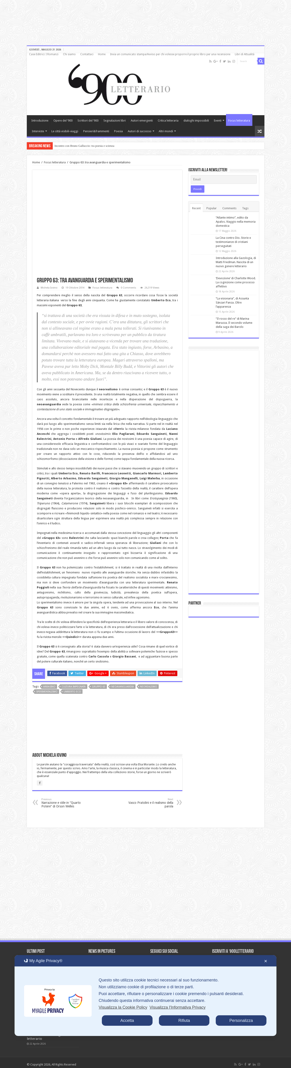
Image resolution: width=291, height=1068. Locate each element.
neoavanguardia (122, 686)
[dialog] (145, 995)
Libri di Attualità (244, 54)
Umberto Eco (72, 691)
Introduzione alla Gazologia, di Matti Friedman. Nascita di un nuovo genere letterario (236, 262)
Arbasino (49, 686)
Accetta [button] (127, 1020)
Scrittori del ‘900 (88, 120)
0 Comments (128, 287)
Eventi (217, 120)
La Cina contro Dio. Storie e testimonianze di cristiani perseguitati (233, 242)
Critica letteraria (168, 120)
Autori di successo (139, 131)
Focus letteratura (239, 120)
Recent (196, 208)
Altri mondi (166, 131)
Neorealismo (148, 686)
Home (101, 54)
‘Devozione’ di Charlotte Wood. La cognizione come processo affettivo (236, 282)
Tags (245, 208)
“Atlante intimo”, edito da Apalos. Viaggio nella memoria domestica (236, 221)
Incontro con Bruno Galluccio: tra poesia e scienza (84, 145)
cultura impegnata (74, 686)
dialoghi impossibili (196, 120)
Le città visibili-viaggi (64, 131)
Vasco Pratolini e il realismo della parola (150, 803)
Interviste (38, 131)
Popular (211, 208)
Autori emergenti (142, 120)
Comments (229, 208)
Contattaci (86, 54)
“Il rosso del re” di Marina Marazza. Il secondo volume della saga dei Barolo (234, 323)
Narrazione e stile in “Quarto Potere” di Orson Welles (64, 803)
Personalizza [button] (241, 1020)
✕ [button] (265, 961)
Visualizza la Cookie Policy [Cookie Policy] (123, 1007)
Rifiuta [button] (184, 1020)
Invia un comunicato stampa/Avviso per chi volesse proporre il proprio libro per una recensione (170, 54)
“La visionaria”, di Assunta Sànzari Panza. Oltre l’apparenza (232, 302)
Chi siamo (69, 54)
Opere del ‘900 (63, 120)
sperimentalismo (47, 691)
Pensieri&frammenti (96, 131)
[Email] (224, 179)
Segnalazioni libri (114, 120)
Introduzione (39, 120)
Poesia (118, 131)
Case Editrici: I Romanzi (43, 54)
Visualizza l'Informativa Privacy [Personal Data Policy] (178, 1007)
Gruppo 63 (98, 686)
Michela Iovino (49, 287)
